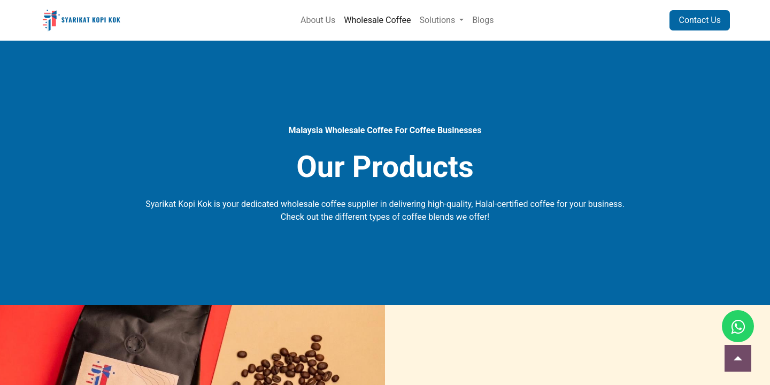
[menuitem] (318, 20)
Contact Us (700, 20)
